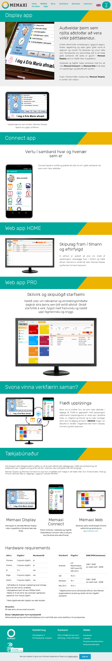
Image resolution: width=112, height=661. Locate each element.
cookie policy (72, 659)
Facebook (87, 635)
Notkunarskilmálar (91, 644)
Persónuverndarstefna (93, 641)
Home (34, 4)
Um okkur (36, 6)
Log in (106, 5)
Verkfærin (63, 4)
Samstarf (88, 4)
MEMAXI (43, 4)
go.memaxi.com (91, 531)
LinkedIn (87, 638)
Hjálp (46, 6)
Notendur (76, 4)
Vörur (53, 4)
